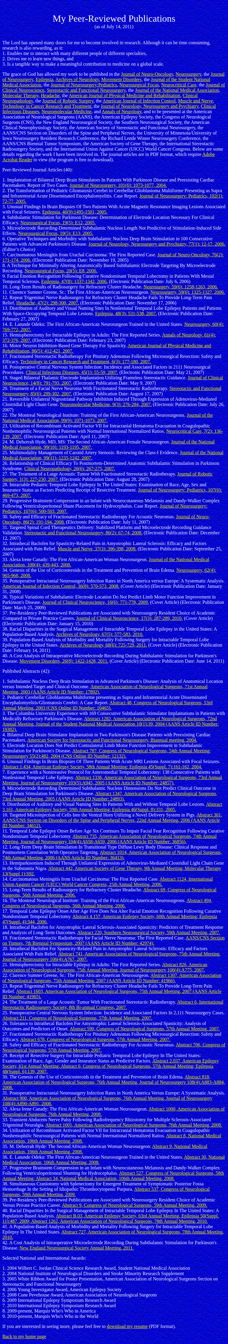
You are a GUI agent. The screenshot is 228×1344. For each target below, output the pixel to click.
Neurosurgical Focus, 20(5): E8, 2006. (61, 270)
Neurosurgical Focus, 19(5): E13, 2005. (55, 233)
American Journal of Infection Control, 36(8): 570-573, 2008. (61, 586)
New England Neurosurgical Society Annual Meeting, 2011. (77, 1247)
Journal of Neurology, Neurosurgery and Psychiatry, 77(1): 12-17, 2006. (157, 244)
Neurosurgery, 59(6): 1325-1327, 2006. (188, 292)
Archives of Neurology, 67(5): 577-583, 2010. (99, 634)
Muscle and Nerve (195, 100)
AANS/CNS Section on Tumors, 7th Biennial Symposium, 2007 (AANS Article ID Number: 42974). (113, 940)
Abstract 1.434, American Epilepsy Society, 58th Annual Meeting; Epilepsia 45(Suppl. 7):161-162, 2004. (102, 766)
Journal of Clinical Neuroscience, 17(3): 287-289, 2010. (129, 618)
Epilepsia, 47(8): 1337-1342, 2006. (74, 281)
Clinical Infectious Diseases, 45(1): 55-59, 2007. (72, 372)
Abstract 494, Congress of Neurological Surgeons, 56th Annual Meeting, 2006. (107, 903)
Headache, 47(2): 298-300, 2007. (47, 302)
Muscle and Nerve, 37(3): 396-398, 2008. (97, 548)
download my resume (127, 1326)
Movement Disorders (121, 79)
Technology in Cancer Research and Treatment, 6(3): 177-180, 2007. (85, 361)
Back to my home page (24, 1336)
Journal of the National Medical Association (177, 90)
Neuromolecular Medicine (66, 111)
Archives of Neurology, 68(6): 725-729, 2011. (103, 644)
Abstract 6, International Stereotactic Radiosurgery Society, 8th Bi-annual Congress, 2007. (112, 1004)
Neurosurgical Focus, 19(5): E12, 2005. (58, 222)
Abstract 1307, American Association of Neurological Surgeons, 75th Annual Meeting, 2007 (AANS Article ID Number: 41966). (111, 978)
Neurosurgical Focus (139, 84)
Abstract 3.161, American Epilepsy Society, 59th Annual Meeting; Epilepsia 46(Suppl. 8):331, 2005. (112, 807)
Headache (50, 95)
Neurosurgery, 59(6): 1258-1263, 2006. (180, 286)
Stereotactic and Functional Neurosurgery (86, 90)
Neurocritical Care (179, 84)
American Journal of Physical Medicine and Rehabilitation (124, 95)
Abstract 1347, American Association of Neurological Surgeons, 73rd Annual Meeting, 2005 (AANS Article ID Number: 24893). (109, 796)
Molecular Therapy (20, 95)
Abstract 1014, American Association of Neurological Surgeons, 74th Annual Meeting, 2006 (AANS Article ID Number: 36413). (112, 855)
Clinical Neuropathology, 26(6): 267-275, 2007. (69, 468)
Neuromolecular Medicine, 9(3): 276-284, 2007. (106, 404)
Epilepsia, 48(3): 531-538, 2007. (126, 313)
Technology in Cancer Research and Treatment (46, 106)
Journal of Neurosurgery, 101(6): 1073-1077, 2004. (118, 185)
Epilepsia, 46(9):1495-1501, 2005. (74, 211)
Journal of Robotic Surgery (67, 100)
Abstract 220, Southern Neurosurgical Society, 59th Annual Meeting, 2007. (148, 932)
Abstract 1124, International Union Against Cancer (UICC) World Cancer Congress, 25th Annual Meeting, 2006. (107, 881)
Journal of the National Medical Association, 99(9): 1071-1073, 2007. (107, 418)
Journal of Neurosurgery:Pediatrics (84, 84)
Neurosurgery (188, 74)
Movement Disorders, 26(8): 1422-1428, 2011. (64, 661)
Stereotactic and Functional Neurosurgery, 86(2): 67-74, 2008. (83, 532)
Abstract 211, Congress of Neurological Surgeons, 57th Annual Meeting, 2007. (77, 1018)
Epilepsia (44, 79)
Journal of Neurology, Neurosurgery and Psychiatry (149, 106)
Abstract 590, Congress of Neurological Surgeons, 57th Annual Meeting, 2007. (145, 1028)
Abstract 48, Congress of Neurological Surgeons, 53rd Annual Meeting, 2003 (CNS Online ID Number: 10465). (107, 705)
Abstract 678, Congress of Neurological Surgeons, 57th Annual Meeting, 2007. (95, 1039)
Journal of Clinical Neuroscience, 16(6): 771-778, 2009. (95, 602)
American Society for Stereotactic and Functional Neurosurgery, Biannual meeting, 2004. (112, 740)
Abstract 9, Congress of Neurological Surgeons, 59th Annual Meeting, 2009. (134, 1205)
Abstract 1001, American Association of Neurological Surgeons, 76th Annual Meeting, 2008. (133, 1124)
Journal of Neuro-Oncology (147, 74)
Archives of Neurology (77, 79)
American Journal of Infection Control (139, 100)
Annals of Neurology (122, 111)
